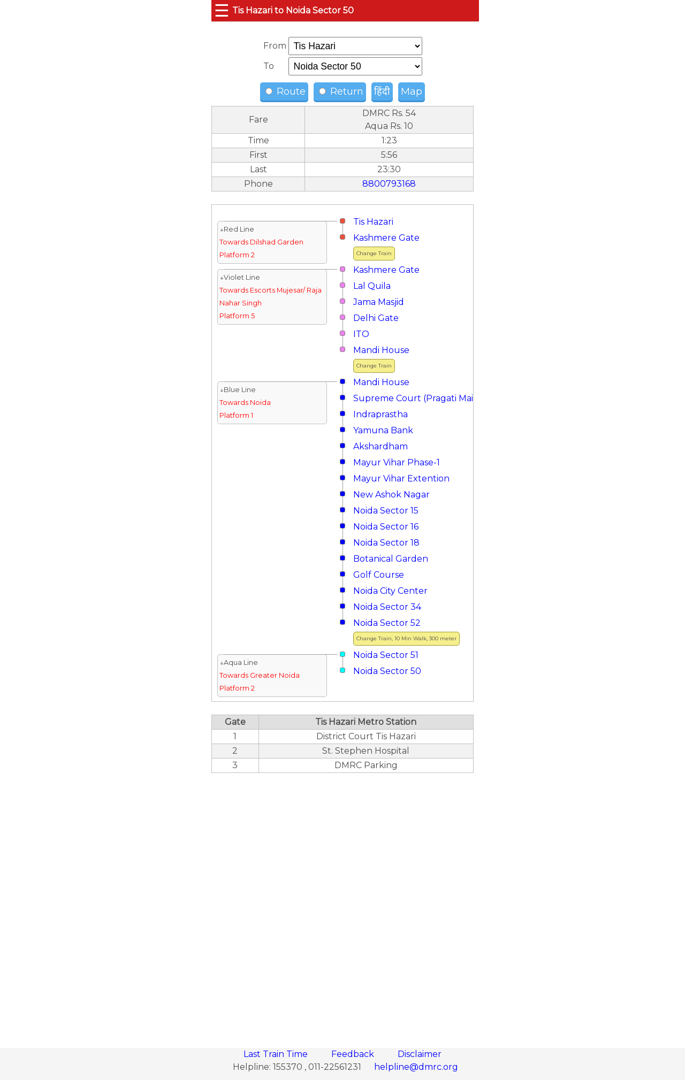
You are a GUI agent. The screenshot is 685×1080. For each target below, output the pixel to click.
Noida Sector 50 (387, 671)
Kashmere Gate (386, 238)
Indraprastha (380, 414)
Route (285, 91)
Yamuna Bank (383, 430)
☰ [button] (222, 10)
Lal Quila (372, 286)
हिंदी (382, 91)
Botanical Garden (390, 559)
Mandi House (381, 350)
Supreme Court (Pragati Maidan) (423, 398)
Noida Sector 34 (387, 607)
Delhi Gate (376, 318)
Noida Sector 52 (387, 623)
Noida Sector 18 (386, 543)
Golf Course (378, 575)
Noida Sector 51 (385, 655)
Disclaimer (420, 1054)
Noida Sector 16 (385, 527)
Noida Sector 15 (385, 510)
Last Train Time (276, 1054)
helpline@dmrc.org (416, 1067)
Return (341, 91)
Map (411, 91)
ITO (361, 334)
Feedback (353, 1054)
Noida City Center (390, 591)
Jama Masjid (378, 302)
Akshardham (380, 446)
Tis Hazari (373, 222)
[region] (342, 904)
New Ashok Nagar (391, 494)
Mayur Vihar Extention (401, 478)
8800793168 (389, 184)
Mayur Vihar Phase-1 (396, 462)
